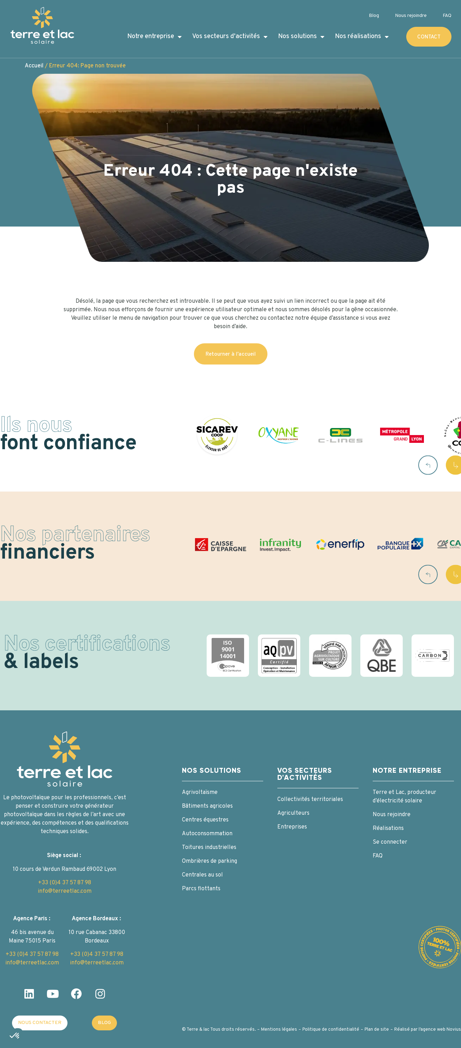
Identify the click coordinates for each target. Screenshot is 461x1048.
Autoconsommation (207, 833)
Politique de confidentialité (330, 1029)
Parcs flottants (201, 888)
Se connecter (390, 842)
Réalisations (388, 828)
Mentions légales (279, 1029)
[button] (428, 465)
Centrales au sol (202, 875)
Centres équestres (205, 820)
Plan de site (377, 1029)
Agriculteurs (293, 813)
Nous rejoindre (411, 16)
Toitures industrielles (209, 847)
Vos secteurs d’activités (229, 36)
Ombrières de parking (209, 861)
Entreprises (292, 827)
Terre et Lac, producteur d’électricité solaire (404, 797)
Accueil (34, 66)
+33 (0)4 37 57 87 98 (64, 882)
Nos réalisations (362, 36)
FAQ (447, 16)
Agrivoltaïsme (200, 792)
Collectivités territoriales (310, 799)
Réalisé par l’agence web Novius (427, 1029)
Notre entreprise (154, 36)
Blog (374, 16)
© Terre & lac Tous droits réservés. (219, 1029)
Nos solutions (301, 36)
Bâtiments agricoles (207, 806)
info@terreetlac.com (64, 891)
